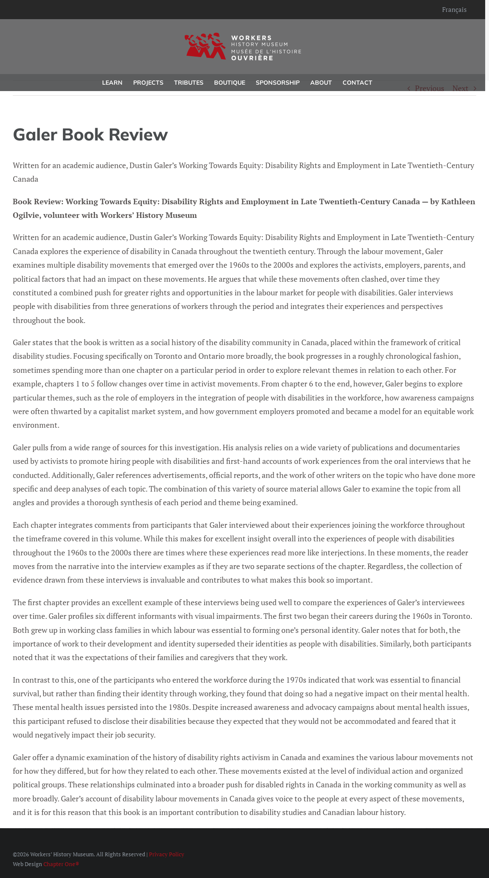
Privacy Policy (166, 854)
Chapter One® (61, 864)
